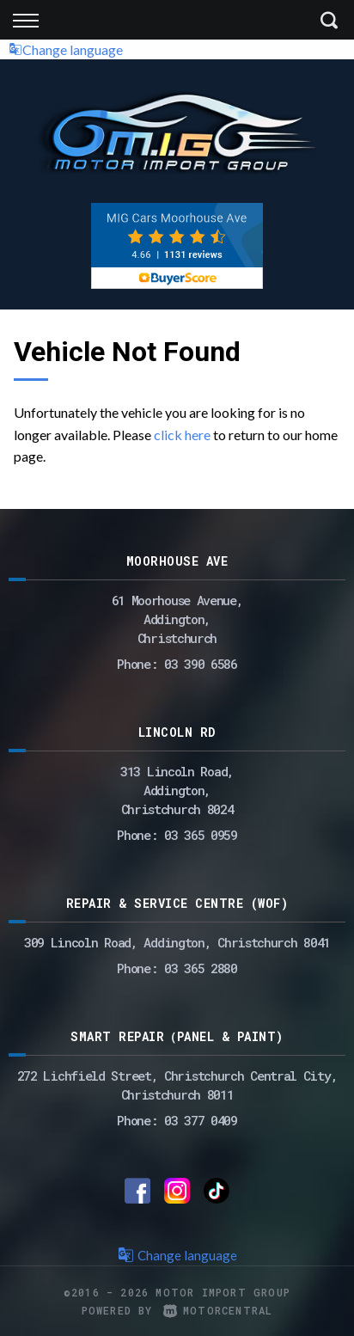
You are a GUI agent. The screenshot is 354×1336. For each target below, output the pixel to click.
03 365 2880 (200, 968)
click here (182, 434)
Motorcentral (218, 1310)
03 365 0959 (200, 834)
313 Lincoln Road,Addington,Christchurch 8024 (177, 790)
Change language (66, 49)
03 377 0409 (200, 1120)
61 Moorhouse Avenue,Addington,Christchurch (177, 619)
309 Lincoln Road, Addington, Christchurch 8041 (177, 942)
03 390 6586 (200, 663)
